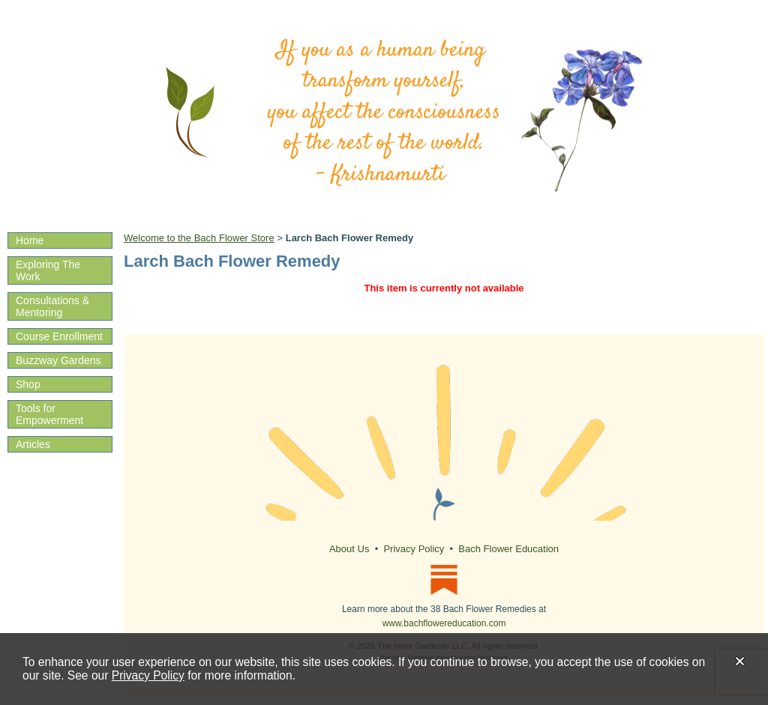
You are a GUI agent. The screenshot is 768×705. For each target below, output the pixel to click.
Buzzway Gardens (58, 360)
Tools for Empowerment (49, 414)
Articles (33, 444)
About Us (349, 548)
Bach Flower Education (508, 548)
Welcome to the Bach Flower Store (199, 237)
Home (30, 240)
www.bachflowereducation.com (444, 623)
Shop (28, 384)
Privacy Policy (148, 675)
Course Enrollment (59, 336)
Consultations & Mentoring (52, 306)
